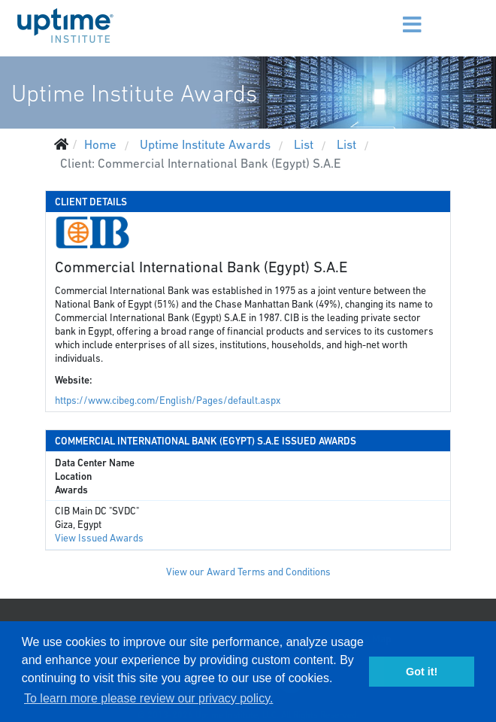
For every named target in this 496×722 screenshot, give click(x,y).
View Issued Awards (99, 538)
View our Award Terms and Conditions (248, 572)
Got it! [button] (421, 672)
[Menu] (389, 15)
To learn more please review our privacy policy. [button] (148, 698)
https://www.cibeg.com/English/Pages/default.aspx (168, 400)
